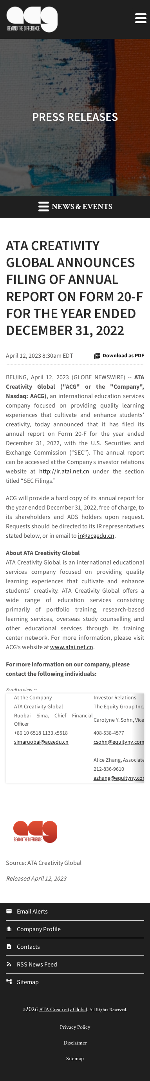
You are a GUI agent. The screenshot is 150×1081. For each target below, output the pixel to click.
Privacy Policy (75, 1027)
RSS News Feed (31, 964)
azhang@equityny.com (120, 778)
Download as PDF (119, 356)
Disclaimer (75, 1043)
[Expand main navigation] (140, 17)
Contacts (23, 947)
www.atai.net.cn (71, 647)
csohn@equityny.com (119, 742)
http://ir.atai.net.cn (64, 471)
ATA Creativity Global (63, 1009)
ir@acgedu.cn (96, 535)
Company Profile (33, 929)
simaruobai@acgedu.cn (41, 742)
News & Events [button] (75, 206)
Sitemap (22, 982)
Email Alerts (27, 911)
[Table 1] (75, 738)
